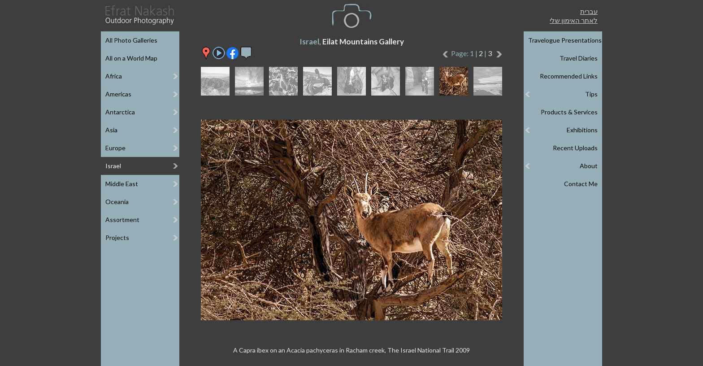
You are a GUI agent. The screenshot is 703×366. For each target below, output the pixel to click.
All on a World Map (131, 58)
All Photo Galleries (131, 40)
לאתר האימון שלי (574, 20)
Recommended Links (569, 76)
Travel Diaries (579, 58)
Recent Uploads (575, 148)
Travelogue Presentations (565, 40)
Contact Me (581, 183)
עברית (589, 11)
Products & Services (569, 112)
